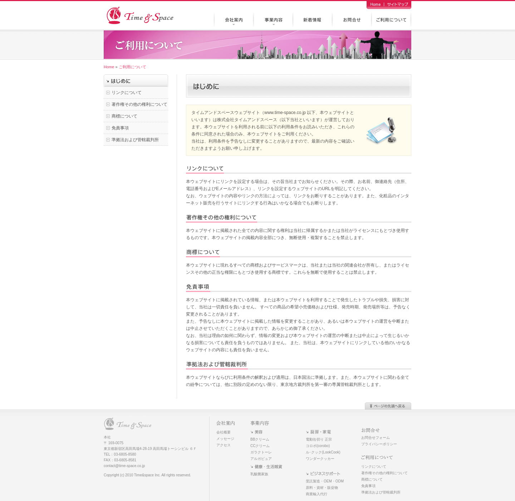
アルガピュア (261, 459)
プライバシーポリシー (379, 444)
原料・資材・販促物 (322, 488)
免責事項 (120, 127)
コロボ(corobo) (318, 446)
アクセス (223, 445)
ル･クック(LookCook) (323, 452)
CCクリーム (260, 446)
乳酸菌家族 (259, 474)
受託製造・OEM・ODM (325, 481)
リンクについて (127, 92)
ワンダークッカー (320, 459)
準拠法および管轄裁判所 (135, 139)
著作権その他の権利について (139, 104)
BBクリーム (259, 439)
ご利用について (132, 67)
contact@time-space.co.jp (124, 466)
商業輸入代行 (316, 494)
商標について (124, 116)
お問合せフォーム (375, 438)
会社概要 (223, 432)
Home (109, 67)
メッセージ (225, 439)
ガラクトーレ (261, 452)
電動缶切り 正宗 (319, 439)
